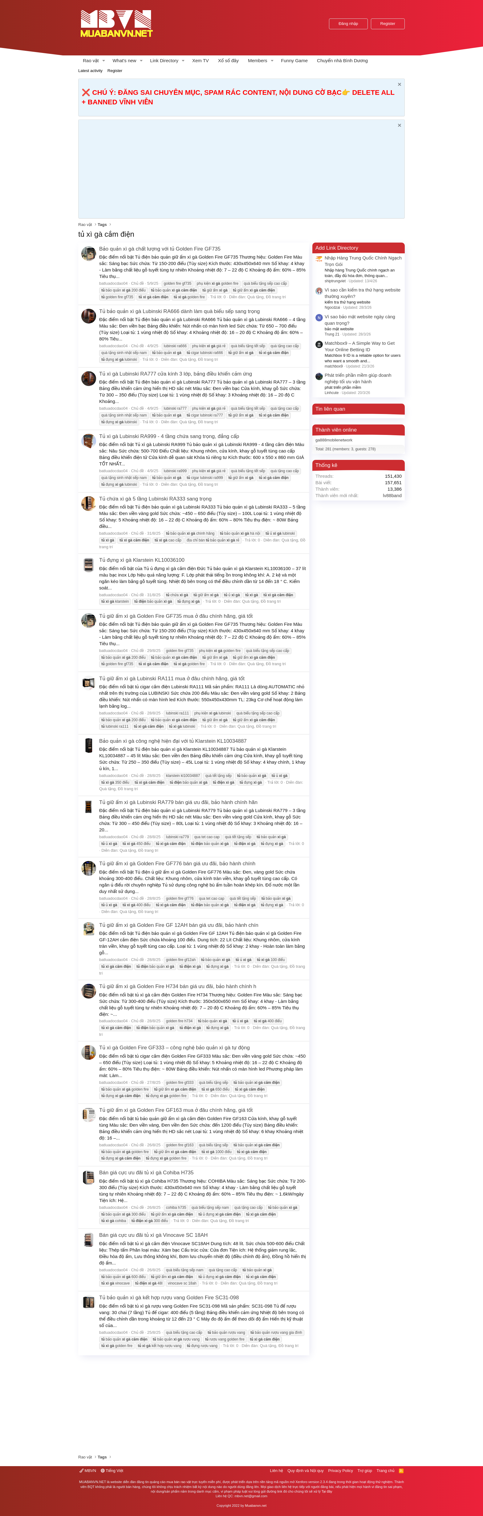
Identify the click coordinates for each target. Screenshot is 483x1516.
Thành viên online (336, 430)
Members (257, 60)
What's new (124, 60)
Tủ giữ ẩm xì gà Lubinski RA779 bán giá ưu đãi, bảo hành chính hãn (178, 802)
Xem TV (200, 60)
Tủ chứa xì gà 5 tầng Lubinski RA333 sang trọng (155, 499)
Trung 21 (332, 334)
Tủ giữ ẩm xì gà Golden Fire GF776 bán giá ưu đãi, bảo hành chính (177, 864)
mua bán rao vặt (178, 1482)
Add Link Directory (336, 248)
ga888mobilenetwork (333, 440)
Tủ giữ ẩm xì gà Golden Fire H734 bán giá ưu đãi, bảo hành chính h (177, 986)
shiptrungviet (335, 281)
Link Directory (164, 60)
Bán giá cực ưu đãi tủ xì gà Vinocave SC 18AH (153, 1235)
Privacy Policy (340, 1470)
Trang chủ (386, 1470)
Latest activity (90, 70)
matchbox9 (334, 366)
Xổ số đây (228, 60)
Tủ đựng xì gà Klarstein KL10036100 (142, 560)
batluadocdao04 (113, 283)
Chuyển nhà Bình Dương (342, 60)
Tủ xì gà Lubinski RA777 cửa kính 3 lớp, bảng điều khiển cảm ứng (175, 374)
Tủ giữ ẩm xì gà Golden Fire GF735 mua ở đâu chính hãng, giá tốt (176, 616)
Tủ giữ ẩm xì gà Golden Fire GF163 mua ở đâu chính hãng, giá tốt (176, 1110)
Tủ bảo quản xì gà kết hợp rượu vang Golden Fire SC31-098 (169, 1298)
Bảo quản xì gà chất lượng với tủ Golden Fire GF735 (160, 249)
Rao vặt (91, 60)
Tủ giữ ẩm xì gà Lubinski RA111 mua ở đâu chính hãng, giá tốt (172, 679)
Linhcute (332, 393)
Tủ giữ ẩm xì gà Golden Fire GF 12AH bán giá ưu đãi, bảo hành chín (178, 925)
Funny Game (294, 60)
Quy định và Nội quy (305, 1470)
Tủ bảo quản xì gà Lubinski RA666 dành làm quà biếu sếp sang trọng (179, 311)
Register (115, 70)
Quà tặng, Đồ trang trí (266, 297)
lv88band (392, 495)
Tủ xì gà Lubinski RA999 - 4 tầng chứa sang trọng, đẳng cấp (169, 436)
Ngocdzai (332, 307)
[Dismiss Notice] (398, 85)
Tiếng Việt (112, 1470)
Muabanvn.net (255, 1505)
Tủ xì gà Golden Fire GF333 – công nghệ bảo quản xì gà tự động (174, 1048)
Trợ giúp (365, 1470)
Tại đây (327, 1491)
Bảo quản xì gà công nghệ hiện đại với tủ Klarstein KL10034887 (173, 741)
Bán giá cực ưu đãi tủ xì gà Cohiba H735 (146, 1173)
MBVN (87, 1470)
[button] (103, 60)
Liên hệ (276, 1470)
